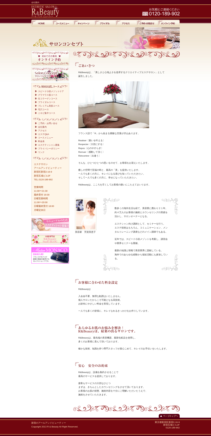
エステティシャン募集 (49, 145)
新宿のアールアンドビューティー (48, 423)
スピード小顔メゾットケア (51, 91)
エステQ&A (43, 134)
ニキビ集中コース (46, 113)
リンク (41, 152)
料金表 (41, 141)
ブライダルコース (46, 102)
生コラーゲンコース (47, 98)
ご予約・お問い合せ (47, 123)
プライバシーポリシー (49, 148)
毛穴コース (43, 109)
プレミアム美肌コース (49, 106)
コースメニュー (45, 137)
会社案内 (42, 127)
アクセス (42, 130)
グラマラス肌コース (47, 95)
